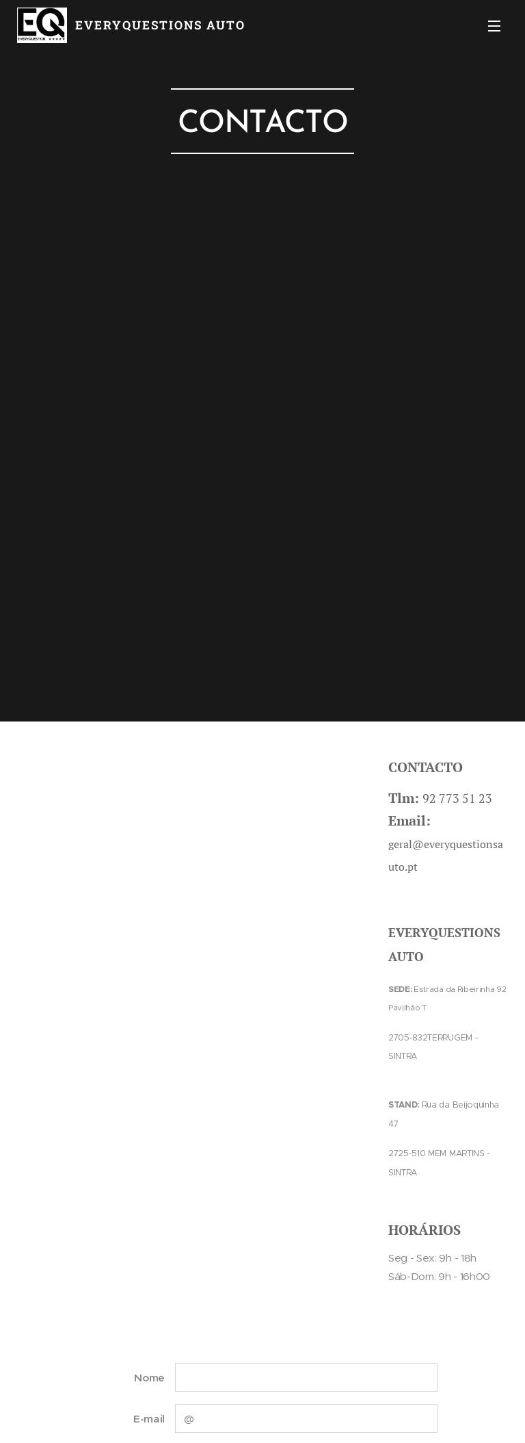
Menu (494, 26)
